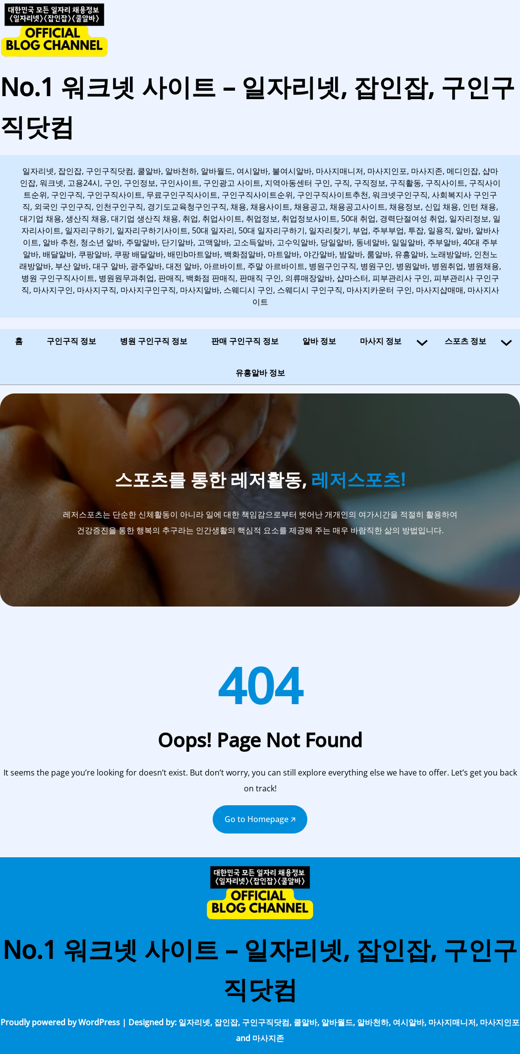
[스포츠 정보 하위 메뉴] (506, 341)
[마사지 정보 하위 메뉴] (422, 341)
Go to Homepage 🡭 (260, 819)
